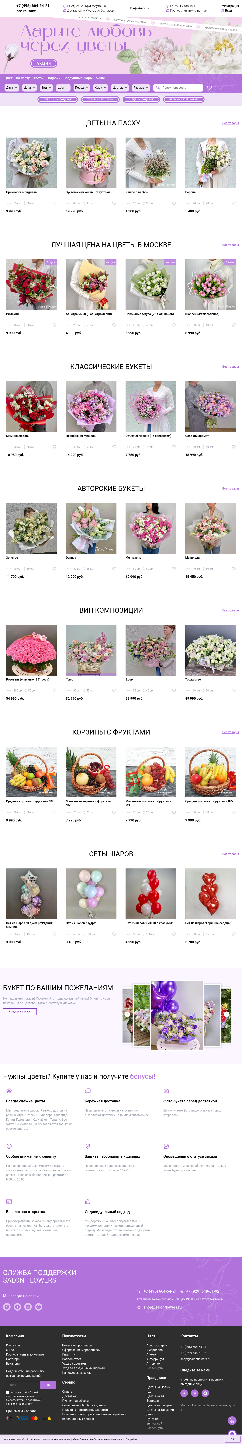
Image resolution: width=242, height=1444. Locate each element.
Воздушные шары (78, 78)
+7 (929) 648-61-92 (202, 1291)
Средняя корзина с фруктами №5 (209, 801)
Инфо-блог (140, 8)
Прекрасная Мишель (80, 436)
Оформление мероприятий (81, 1350)
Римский (12, 314)
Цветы (38, 78)
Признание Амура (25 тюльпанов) (150, 314)
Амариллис (155, 1350)
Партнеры (13, 1359)
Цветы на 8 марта (159, 1405)
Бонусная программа (77, 1345)
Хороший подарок (100, 99)
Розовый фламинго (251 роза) (27, 679)
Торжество (193, 679)
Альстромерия (157, 1345)
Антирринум (155, 1359)
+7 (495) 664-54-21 (33, 5)
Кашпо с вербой (137, 192)
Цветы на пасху (17, 78)
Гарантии (68, 1354)
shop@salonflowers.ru (163, 1307)
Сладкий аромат (197, 436)
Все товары (230, 123)
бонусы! (142, 1076)
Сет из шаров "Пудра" (81, 923)
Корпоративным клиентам (186, 11)
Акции (100, 78)
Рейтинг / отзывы (180, 6)
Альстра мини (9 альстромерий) (89, 314)
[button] (227, 1014)
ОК (48, 1385)
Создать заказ (19, 1011)
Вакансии (13, 1363)
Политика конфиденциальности (85, 1410)
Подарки (53, 78)
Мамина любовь (17, 436)
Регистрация (230, 6)
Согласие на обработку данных (84, 1405)
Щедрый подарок (141, 99)
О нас (10, 1350)
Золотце (12, 557)
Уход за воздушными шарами (83, 1368)
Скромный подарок (58, 99)
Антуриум (153, 1363)
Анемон (152, 1354)
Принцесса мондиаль (21, 192)
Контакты (13, 1345)
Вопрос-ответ (71, 1359)
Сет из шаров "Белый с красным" (149, 923)
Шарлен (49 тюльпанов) (202, 314)
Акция (43, 63)
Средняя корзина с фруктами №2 (30, 801)
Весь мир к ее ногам (183, 99)
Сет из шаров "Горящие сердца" (207, 923)
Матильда (192, 557)
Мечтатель (133, 557)
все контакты (29, 11)
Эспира (71, 557)
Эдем (129, 679)
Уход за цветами (74, 1363)
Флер (69, 679)
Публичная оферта (75, 1401)
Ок (232, 1439)
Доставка (69, 1396)
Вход (226, 11)
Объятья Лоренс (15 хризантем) (148, 436)
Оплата (67, 1391)
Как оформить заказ (76, 1372)
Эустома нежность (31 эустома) (89, 192)
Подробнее (132, 1439)
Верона (190, 192)
